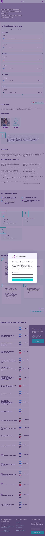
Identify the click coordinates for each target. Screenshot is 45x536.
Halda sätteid (15, 272)
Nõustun (22, 279)
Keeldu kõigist (22, 276)
